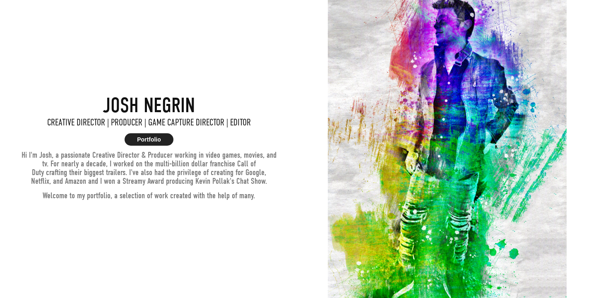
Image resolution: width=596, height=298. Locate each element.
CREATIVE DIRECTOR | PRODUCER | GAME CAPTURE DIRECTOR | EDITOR (149, 122)
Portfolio (149, 139)
